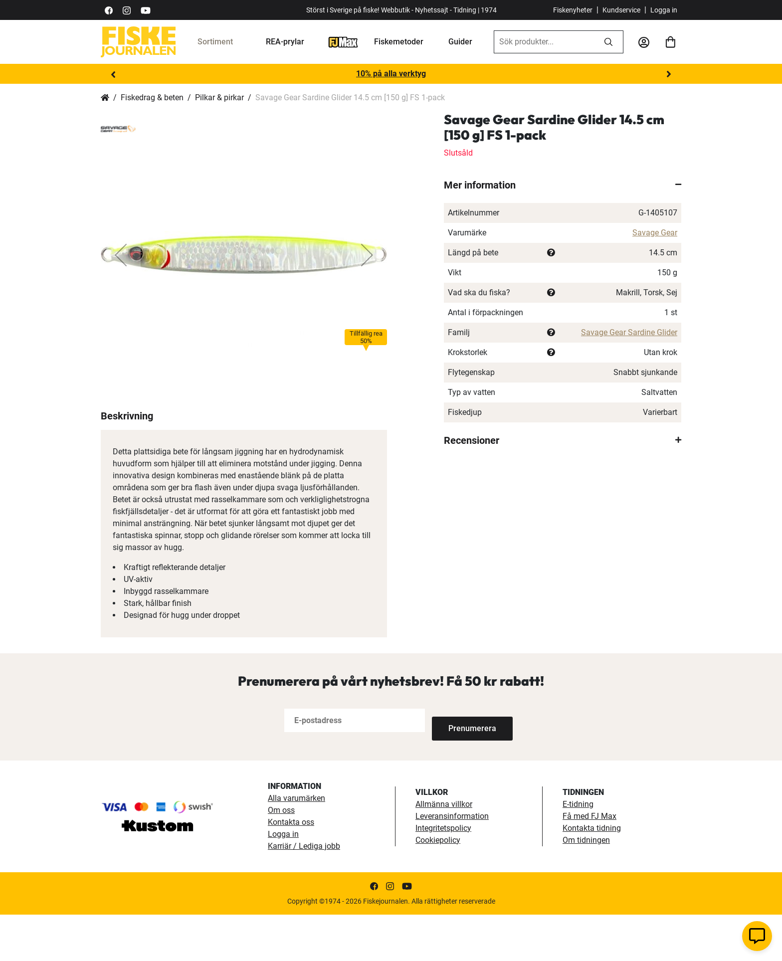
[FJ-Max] (343, 41)
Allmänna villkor (443, 850)
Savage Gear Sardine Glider (629, 332)
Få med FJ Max (589, 862)
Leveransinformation (452, 862)
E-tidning (578, 850)
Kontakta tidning (592, 874)
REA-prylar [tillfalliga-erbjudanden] (285, 41)
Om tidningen (586, 886)
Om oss (281, 856)
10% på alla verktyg (391, 73)
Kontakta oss (291, 868)
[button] (121, 255)
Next (668, 74)
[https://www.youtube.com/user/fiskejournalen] (146, 9)
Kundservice (621, 10)
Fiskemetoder (398, 41)
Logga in (663, 10)
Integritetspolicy (443, 874)
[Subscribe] (464, 767)
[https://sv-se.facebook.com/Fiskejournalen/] (109, 9)
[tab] (562, 185)
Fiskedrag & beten (152, 97)
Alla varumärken (296, 844)
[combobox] (544, 42)
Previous (113, 74)
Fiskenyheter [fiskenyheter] (572, 10)
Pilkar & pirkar (219, 97)
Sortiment (215, 41)
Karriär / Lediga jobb (304, 892)
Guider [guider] (460, 41)
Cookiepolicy (437, 886)
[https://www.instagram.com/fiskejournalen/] (127, 9)
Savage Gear (654, 232)
